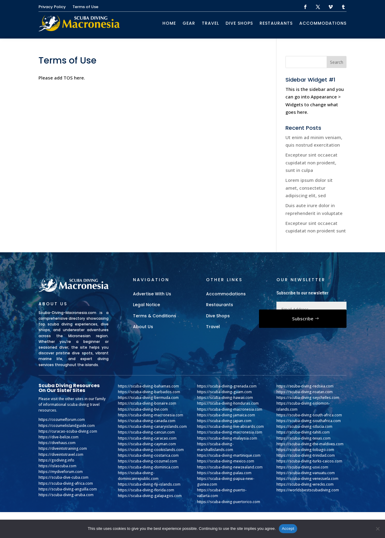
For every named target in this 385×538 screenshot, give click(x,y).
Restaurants (276, 23)
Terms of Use (85, 7)
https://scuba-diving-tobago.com (305, 449)
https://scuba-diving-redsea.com (305, 386)
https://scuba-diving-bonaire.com (147, 403)
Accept (288, 528)
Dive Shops (239, 23)
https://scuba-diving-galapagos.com (150, 495)
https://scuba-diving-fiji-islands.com (149, 484)
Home (169, 23)
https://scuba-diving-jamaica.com (226, 415)
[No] (377, 529)
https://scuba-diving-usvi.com (302, 467)
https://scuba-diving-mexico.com (225, 461)
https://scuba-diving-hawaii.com (225, 397)
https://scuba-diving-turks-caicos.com (309, 461)
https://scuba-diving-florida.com (146, 490)
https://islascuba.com (57, 465)
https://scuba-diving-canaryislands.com (152, 426)
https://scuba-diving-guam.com (224, 391)
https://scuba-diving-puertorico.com (228, 501)
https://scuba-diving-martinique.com (228, 455)
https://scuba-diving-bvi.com (143, 409)
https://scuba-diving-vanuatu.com (305, 472)
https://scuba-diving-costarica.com (148, 455)
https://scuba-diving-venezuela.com (307, 478)
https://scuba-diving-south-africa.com (309, 415)
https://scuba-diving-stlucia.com (304, 426)
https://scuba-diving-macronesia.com (150, 415)
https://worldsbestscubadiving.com (307, 490)
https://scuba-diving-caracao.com (147, 438)
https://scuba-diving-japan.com (224, 420)
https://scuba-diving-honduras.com (228, 403)
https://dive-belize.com (58, 437)
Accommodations (322, 23)
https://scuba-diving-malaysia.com (227, 438)
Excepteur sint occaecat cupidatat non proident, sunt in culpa (311, 162)
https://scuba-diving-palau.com (224, 472)
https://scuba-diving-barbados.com (149, 391)
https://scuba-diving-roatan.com (304, 391)
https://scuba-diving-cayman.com (147, 443)
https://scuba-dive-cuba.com (63, 477)
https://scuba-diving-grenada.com (227, 386)
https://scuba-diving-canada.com (146, 420)
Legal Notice (146, 305)
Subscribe (302, 319)
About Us (143, 327)
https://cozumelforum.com (61, 419)
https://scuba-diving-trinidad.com (305, 455)
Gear (189, 23)
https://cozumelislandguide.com (66, 425)
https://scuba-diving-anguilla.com (67, 489)
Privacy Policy (52, 7)
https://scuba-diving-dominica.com (148, 467)
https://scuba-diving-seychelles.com (307, 397)
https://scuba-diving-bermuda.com (148, 397)
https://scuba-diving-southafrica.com (308, 420)
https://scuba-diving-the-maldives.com (309, 443)
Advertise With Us (152, 294)
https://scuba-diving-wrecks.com (305, 484)
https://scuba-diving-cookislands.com (151, 449)
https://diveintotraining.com (62, 448)
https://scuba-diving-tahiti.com (303, 432)
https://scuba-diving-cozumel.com (147, 461)
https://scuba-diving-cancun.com (146, 432)
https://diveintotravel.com (60, 454)
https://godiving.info (56, 460)
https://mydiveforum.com (60, 471)
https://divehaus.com (56, 442)
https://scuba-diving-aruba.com (66, 494)
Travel (210, 23)
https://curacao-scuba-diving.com (67, 431)
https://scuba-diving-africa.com (65, 483)
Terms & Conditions (154, 316)
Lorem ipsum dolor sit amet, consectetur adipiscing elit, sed (309, 187)
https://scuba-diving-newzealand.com (230, 467)
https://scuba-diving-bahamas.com (148, 386)
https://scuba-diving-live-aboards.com (230, 426)
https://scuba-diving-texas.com (303, 438)
